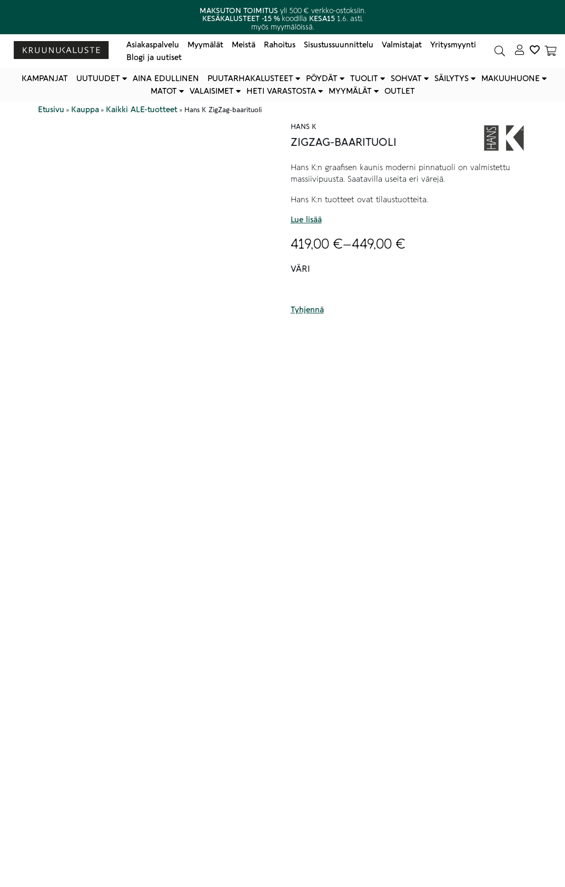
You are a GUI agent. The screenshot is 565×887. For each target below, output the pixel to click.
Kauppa (85, 109)
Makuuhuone (510, 78)
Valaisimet (212, 91)
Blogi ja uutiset (154, 57)
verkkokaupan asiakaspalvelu (105, 747)
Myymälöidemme (125, 736)
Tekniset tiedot (86, 780)
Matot (164, 91)
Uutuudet (98, 78)
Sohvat (406, 78)
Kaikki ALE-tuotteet (141, 109)
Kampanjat (45, 78)
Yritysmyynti (453, 45)
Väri (300, 269)
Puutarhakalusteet (250, 78)
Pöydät (322, 78)
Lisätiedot (71, 849)
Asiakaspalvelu (152, 45)
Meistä (243, 45)
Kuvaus (65, 444)
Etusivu (51, 109)
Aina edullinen (166, 78)
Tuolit (364, 78)
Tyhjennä (307, 309)
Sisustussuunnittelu (338, 45)
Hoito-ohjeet (80, 803)
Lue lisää (306, 219)
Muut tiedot (76, 826)
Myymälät (205, 45)
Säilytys (451, 78)
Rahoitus (279, 45)
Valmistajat (402, 45)
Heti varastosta (281, 91)
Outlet (399, 91)
